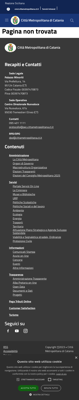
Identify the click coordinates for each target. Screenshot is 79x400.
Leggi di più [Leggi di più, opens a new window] (61, 374)
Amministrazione (19, 155)
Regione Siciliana (15, 3)
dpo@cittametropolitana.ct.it (25, 138)
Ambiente (18, 210)
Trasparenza (16, 275)
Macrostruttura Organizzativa (30, 167)
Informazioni (16, 248)
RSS (5, 347)
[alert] (39, 377)
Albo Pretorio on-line (25, 282)
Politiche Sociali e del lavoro (29, 206)
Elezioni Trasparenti (24, 171)
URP (15, 198)
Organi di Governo (23, 163)
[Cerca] (72, 20)
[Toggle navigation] (7, 20)
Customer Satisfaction (22, 308)
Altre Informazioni (23, 267)
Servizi (13, 182)
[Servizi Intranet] (48, 9)
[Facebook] (8, 331)
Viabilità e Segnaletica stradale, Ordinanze (37, 236)
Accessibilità (10, 351)
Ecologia (17, 214)
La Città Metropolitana (25, 159)
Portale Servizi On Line (26, 186)
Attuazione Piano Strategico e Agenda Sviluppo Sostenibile (40, 231)
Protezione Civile (22, 241)
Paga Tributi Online (20, 301)
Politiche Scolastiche (24, 202)
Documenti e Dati (23, 290)
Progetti (17, 294)
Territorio (18, 226)
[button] (33, 379)
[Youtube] (16, 331)
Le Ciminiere (20, 190)
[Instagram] (25, 331)
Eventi (16, 263)
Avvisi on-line (21, 255)
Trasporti (18, 222)
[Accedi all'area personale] (8, 9)
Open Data (19, 286)
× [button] (76, 358)
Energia (17, 218)
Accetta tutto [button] (28, 388)
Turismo (13, 315)
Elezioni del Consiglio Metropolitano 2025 (36, 175)
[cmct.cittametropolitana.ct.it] (27, 9)
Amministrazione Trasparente (30, 278)
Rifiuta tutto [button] (51, 388)
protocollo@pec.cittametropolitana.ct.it (31, 127)
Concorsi (18, 259)
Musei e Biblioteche (24, 194)
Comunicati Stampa (24, 251)
